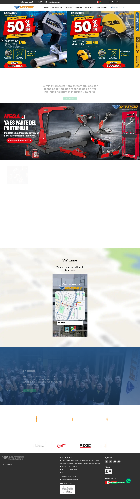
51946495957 (72, 476)
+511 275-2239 (73, 470)
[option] (70, 39)
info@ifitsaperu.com (72, 479)
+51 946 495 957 (73, 467)
